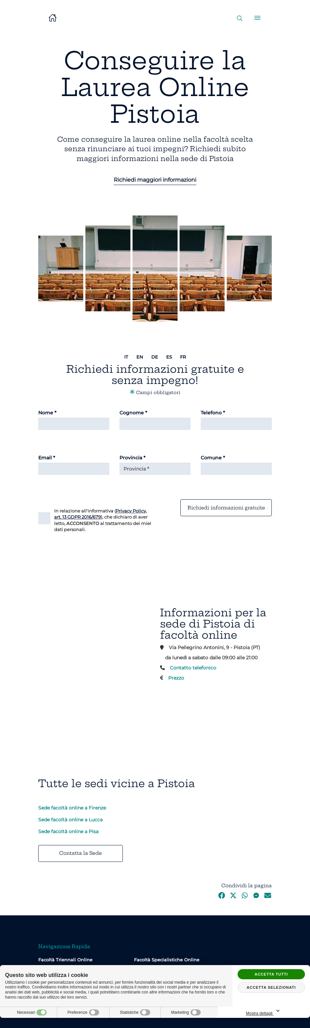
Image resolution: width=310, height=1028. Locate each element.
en (139, 357)
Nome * (47, 413)
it (126, 357)
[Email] (73, 469)
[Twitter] (233, 897)
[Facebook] (222, 897)
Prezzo (176, 678)
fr (183, 357)
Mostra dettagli (287, 1011)
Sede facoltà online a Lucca (70, 820)
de (154, 357)
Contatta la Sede (80, 853)
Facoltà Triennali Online (65, 959)
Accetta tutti (271, 974)
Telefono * (213, 413)
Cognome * (133, 413)
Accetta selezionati (271, 987)
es (169, 357)
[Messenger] (256, 897)
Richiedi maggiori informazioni (155, 180)
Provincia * (132, 458)
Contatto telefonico (193, 668)
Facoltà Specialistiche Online (166, 959)
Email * (46, 458)
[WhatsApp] (245, 897)
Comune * (213, 458)
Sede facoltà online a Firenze (72, 808)
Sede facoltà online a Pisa (68, 831)
